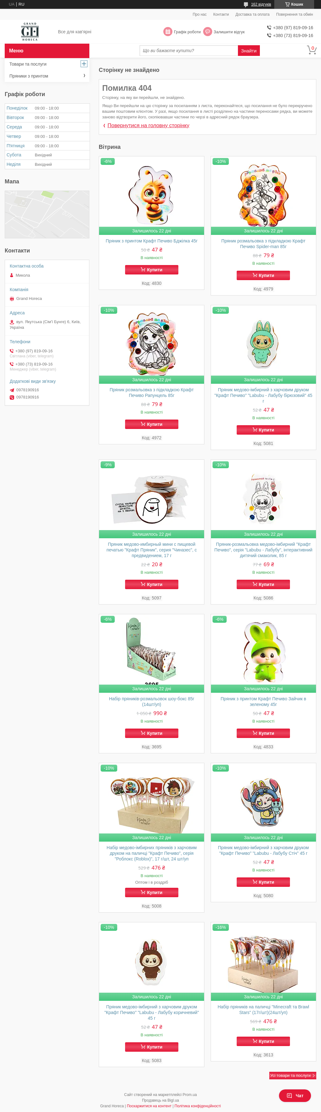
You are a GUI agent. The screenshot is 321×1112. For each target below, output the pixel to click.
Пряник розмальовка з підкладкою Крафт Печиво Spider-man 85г (263, 243)
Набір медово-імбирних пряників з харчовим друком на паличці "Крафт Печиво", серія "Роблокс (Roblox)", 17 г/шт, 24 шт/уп (152, 853)
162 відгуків (261, 4)
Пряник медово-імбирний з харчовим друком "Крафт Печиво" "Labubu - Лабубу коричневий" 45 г (151, 1012)
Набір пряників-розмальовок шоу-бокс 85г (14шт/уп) (151, 701)
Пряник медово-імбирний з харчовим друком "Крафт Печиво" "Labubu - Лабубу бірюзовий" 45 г (263, 395)
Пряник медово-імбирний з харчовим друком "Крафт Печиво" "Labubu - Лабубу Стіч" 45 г (263, 850)
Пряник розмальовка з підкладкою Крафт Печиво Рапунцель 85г (152, 392)
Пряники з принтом (28, 76)
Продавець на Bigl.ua (160, 1100)
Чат (295, 1095)
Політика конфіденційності (198, 1106)
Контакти (221, 14)
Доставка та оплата (252, 14)
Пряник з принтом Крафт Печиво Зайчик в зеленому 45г (263, 701)
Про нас (200, 14)
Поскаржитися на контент (149, 1106)
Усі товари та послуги (290, 1075)
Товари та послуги (27, 64)
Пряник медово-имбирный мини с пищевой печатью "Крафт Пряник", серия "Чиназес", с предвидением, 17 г (152, 550)
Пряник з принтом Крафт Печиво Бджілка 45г (151, 240)
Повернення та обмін (294, 14)
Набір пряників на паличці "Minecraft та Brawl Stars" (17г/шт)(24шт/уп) (263, 1009)
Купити (154, 269)
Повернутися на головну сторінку (148, 125)
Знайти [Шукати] (248, 50)
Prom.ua (190, 1095)
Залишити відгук (229, 32)
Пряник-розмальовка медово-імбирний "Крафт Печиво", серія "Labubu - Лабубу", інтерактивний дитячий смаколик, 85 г (263, 550)
